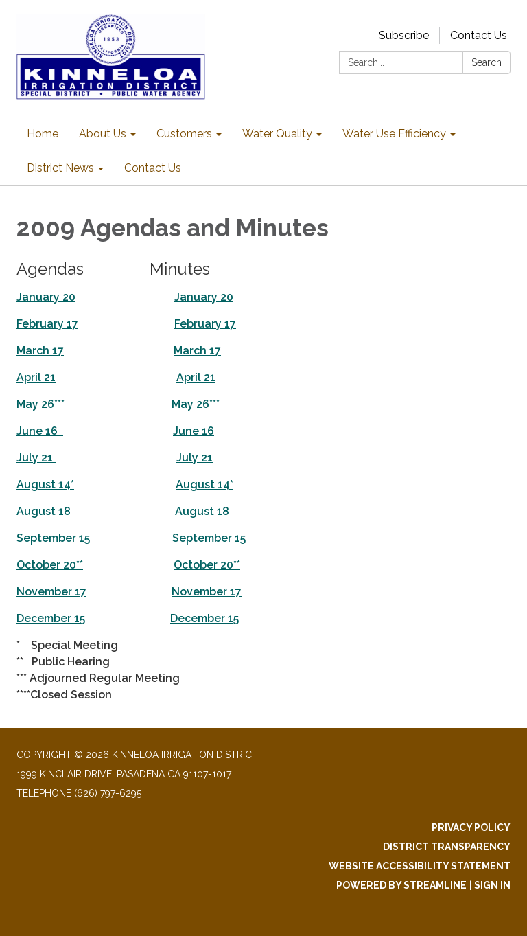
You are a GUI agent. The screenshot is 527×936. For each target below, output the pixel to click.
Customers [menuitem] (184, 133)
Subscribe (404, 35)
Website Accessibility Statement (420, 865)
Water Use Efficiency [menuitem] (394, 133)
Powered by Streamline (401, 885)
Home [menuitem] (42, 133)
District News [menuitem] (60, 167)
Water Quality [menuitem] (277, 133)
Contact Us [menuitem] (152, 167)
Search (486, 62)
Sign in (492, 885)
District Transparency (447, 846)
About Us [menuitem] (102, 133)
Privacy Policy (471, 827)
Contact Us (478, 35)
